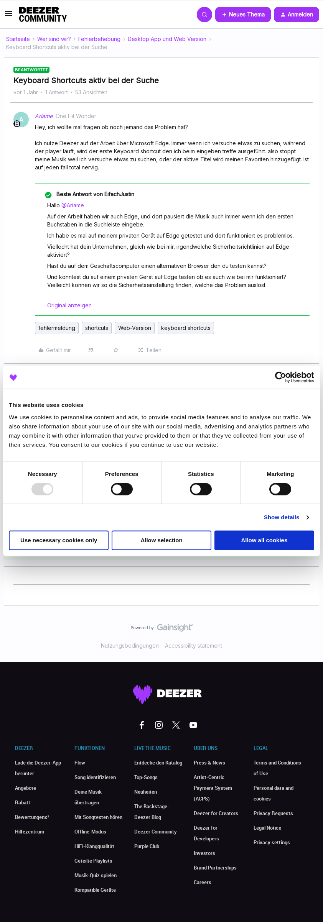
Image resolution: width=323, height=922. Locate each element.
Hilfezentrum (29, 831)
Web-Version (134, 328)
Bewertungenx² (32, 817)
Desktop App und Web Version (167, 39)
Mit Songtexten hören (98, 817)
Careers (202, 882)
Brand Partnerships (215, 867)
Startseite (18, 39)
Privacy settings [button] (272, 842)
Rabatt (22, 802)
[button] (8, 16)
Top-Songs (146, 777)
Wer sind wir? (54, 39)
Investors (204, 853)
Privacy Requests (273, 813)
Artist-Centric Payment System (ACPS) (213, 788)
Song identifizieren (95, 777)
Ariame (44, 116)
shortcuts (96, 328)
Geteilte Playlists (93, 860)
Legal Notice (267, 827)
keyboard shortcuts (186, 328)
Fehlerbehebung (99, 39)
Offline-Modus (90, 831)
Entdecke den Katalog (158, 762)
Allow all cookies (264, 540)
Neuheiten (145, 791)
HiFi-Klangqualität (94, 846)
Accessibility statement (193, 645)
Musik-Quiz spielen (95, 875)
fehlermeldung (56, 328)
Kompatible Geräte (95, 889)
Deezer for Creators (216, 813)
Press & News (209, 762)
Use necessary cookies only (58, 540)
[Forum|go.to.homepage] (43, 14)
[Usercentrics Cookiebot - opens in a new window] (280, 377)
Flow (79, 762)
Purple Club (146, 846)
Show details (282, 517)
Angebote (25, 787)
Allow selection (161, 540)
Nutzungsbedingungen (130, 645)
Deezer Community (155, 831)
